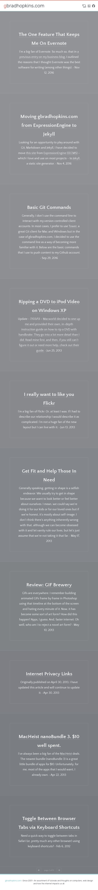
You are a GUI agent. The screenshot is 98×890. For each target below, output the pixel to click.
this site (31, 153)
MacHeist (66, 753)
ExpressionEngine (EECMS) (61, 153)
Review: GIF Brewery (49, 585)
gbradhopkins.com (24, 6)
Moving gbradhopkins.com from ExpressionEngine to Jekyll (49, 125)
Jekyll (76, 158)
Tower (73, 226)
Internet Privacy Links (49, 674)
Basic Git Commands (49, 207)
